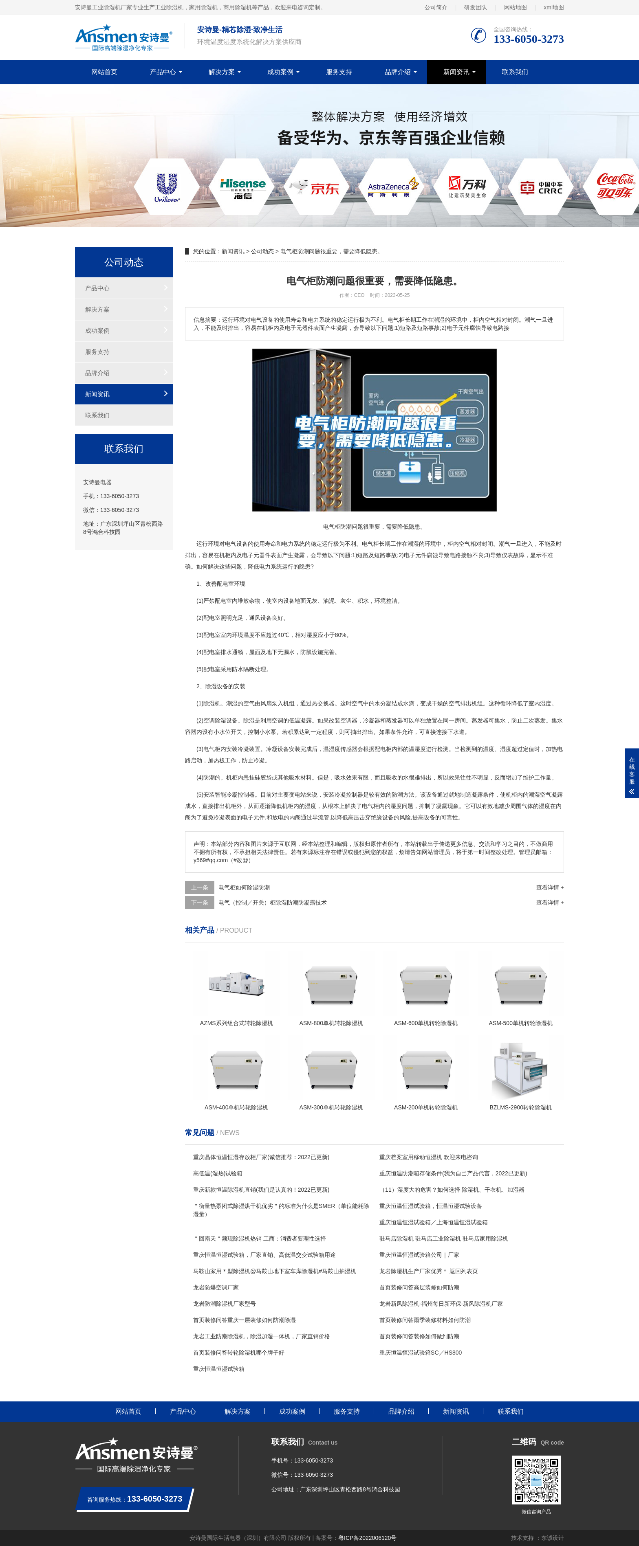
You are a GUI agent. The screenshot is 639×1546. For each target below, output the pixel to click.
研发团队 (475, 7)
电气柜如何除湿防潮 (244, 887)
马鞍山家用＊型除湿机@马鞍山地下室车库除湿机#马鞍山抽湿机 (274, 1271)
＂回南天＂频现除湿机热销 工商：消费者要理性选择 (259, 1238)
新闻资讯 (456, 71)
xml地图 (554, 7)
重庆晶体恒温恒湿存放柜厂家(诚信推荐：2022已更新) (261, 1157)
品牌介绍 (398, 71)
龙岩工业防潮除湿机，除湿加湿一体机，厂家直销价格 (261, 1336)
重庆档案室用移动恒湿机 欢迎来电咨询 (428, 1157)
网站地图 (515, 7)
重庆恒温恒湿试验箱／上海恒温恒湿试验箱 (433, 1222)
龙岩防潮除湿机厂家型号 (224, 1303)
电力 (287, 543)
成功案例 (280, 71)
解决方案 (222, 71)
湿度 (312, 635)
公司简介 (436, 7)
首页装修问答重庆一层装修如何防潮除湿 (244, 1320)
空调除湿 (214, 720)
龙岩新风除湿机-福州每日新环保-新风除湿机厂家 (441, 1303)
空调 (277, 720)
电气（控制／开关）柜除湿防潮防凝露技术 (272, 902)
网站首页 (104, 71)
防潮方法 (403, 794)
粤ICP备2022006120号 (367, 1538)
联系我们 (515, 71)
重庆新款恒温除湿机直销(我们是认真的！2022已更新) (261, 1189)
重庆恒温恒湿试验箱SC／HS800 (420, 1352)
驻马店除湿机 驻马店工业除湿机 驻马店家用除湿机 (443, 1238)
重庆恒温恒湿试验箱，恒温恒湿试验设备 (430, 1206)
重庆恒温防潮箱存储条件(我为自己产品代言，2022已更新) (453, 1173)
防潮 (209, 777)
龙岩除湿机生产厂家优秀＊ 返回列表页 (428, 1271)
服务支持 (339, 71)
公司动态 (262, 251)
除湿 (211, 686)
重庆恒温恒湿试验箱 (219, 1369)
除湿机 (211, 703)
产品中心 (163, 71)
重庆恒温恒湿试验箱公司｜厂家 (419, 1255)
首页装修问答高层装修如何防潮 (419, 1287)
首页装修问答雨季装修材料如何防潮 (425, 1320)
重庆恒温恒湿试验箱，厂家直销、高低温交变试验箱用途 (264, 1255)
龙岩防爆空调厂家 (216, 1287)
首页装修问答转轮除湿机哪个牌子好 (238, 1352)
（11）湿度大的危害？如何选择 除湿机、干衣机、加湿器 (451, 1189)
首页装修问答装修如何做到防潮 (419, 1336)
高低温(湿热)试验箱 (217, 1173)
